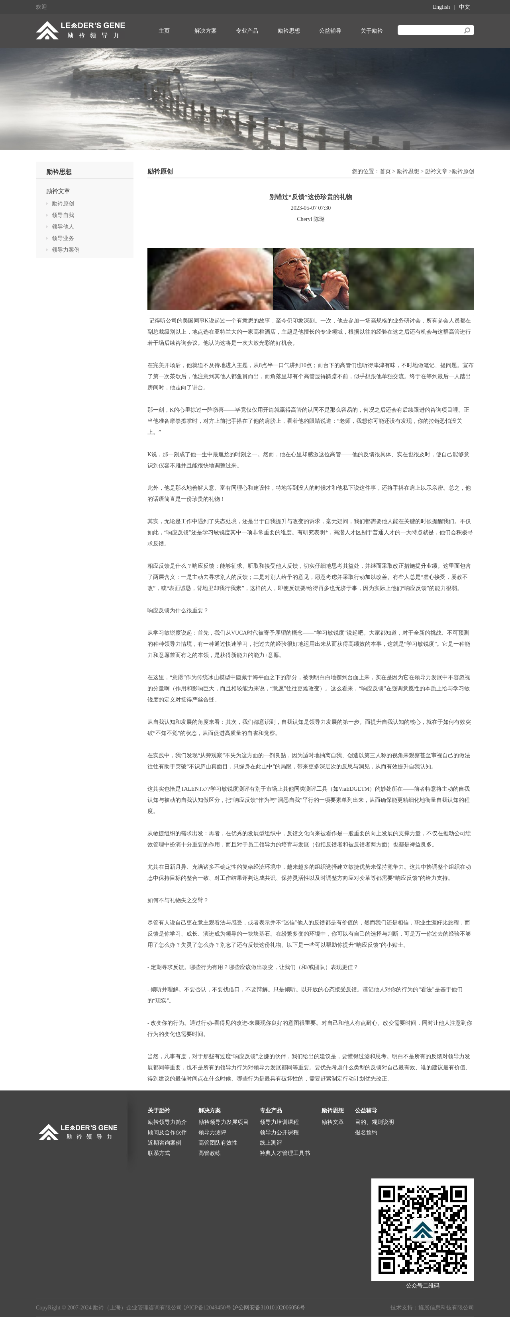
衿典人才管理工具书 (285, 1153)
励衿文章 (58, 191)
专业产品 (247, 31)
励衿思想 (289, 31)
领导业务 (63, 238)
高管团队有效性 (217, 1143)
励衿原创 (63, 204)
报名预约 (366, 1132)
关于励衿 (372, 31)
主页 (164, 31)
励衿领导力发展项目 (223, 1122)
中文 (464, 7)
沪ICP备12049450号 (207, 1308)
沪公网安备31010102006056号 (269, 1308)
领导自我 (63, 215)
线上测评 (271, 1143)
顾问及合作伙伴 (167, 1132)
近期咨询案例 (164, 1143)
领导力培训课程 (279, 1122)
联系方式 (159, 1153)
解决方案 (205, 31)
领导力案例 (66, 250)
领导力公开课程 (279, 1132)
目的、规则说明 (374, 1122)
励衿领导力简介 (167, 1122)
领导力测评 (212, 1132)
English (441, 7)
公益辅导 (330, 31)
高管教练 (209, 1153)
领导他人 (63, 227)
